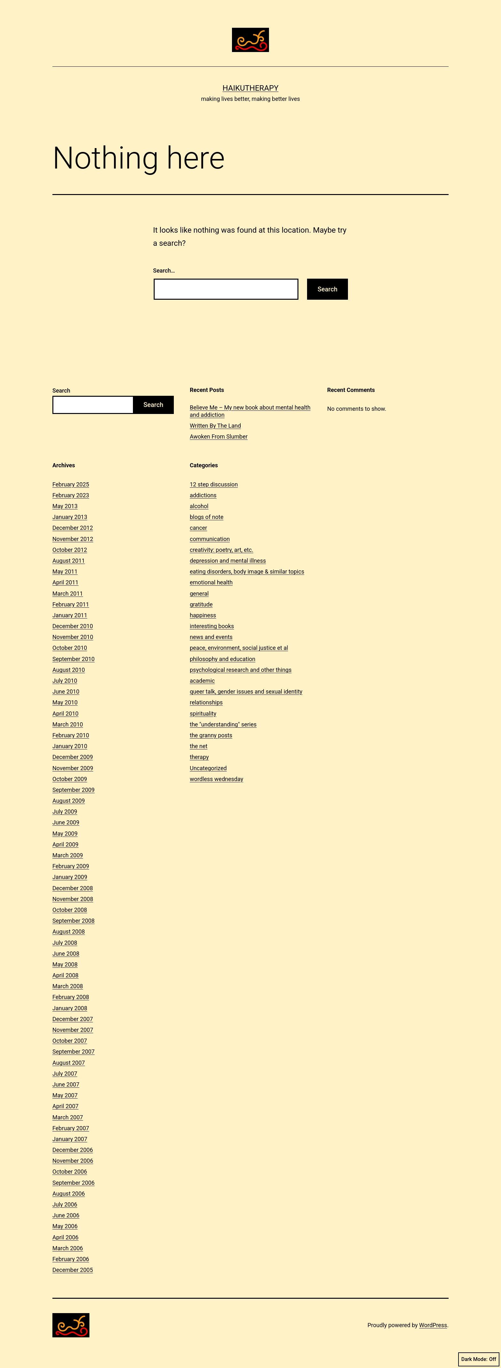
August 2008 (68, 931)
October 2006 (69, 1171)
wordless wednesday (216, 779)
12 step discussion (214, 484)
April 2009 (65, 844)
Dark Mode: (478, 1359)
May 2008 (65, 964)
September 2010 (73, 659)
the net (198, 746)
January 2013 (69, 517)
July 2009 (64, 811)
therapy (199, 757)
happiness (203, 615)
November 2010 (72, 637)
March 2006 (67, 1248)
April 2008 (65, 975)
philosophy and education (222, 659)
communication (210, 539)
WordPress (433, 1325)
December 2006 (72, 1149)
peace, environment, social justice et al (239, 647)
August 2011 (68, 560)
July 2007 (64, 1073)
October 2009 (69, 779)
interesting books (212, 626)
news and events (211, 637)
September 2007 (73, 1051)
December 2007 (72, 1019)
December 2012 (72, 527)
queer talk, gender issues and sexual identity (246, 691)
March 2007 (67, 1117)
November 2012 (72, 539)
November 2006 (72, 1160)
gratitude (201, 604)
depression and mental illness (228, 560)
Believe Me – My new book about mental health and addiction (250, 411)
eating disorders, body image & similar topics (247, 571)
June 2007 (65, 1084)
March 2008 (67, 986)
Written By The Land (215, 425)
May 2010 (65, 702)
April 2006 (65, 1237)
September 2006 (73, 1182)
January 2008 (69, 1008)
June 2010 (65, 691)
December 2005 (72, 1270)
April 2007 (65, 1106)
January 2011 (69, 615)
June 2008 (65, 953)
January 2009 (69, 877)
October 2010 (69, 647)
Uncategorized (208, 768)
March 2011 (67, 593)
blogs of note (206, 517)
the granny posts (211, 735)
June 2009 (65, 822)
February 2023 (70, 495)
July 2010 (64, 680)
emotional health (211, 582)
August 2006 (68, 1193)
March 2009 (67, 855)
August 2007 (68, 1062)
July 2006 (64, 1204)
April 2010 (65, 713)
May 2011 (65, 571)
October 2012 (69, 549)
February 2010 (70, 735)
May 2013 (65, 506)
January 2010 (69, 746)
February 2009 (70, 866)
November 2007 (72, 1029)
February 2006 (70, 1259)
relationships (206, 702)
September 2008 (73, 920)
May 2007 (65, 1095)
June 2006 (65, 1215)
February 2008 (70, 997)
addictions (203, 495)
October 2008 (69, 909)
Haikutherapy (250, 88)
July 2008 (64, 942)
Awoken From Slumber (219, 436)
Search (61, 390)
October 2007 (69, 1040)
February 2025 (70, 484)
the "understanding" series (223, 724)
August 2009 (68, 800)
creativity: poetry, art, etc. (221, 549)
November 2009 (72, 768)
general (199, 593)
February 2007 (70, 1128)
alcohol (199, 506)
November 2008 (72, 899)
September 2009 (73, 789)
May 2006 (65, 1226)
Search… (164, 270)
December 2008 (72, 888)
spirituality (203, 713)
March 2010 (67, 724)
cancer (198, 527)
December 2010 (72, 626)
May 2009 (65, 833)
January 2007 (69, 1139)
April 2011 (65, 582)
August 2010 (68, 669)
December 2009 (72, 757)
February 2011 (70, 604)
